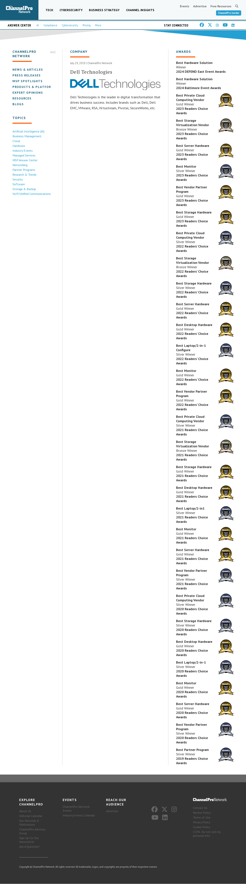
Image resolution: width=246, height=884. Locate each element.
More (98, 25)
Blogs (18, 104)
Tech (49, 10)
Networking (19, 165)
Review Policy (202, 813)
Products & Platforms (34, 87)
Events (184, 6)
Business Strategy (104, 10)
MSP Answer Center (24, 160)
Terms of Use (201, 817)
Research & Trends (24, 174)
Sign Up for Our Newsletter (29, 840)
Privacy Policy (201, 822)
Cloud (16, 141)
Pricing (87, 25)
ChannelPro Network (99, 63)
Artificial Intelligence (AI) (28, 131)
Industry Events (22, 150)
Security (17, 179)
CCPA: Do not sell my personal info (207, 834)
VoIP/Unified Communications (31, 194)
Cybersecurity (71, 10)
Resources (21, 98)
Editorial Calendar (30, 816)
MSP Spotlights (27, 81)
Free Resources (220, 6)
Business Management (26, 136)
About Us (25, 811)
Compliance (50, 25)
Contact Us (200, 808)
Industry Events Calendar (79, 815)
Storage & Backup (24, 189)
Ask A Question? (29, 847)
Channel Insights (140, 10)
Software (18, 184)
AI (38, 25)
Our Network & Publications (29, 823)
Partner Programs (23, 170)
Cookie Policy (201, 827)
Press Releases (26, 75)
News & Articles (27, 69)
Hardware (18, 146)
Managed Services (23, 155)
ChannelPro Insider (228, 13)
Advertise (200, 6)
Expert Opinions (27, 92)
